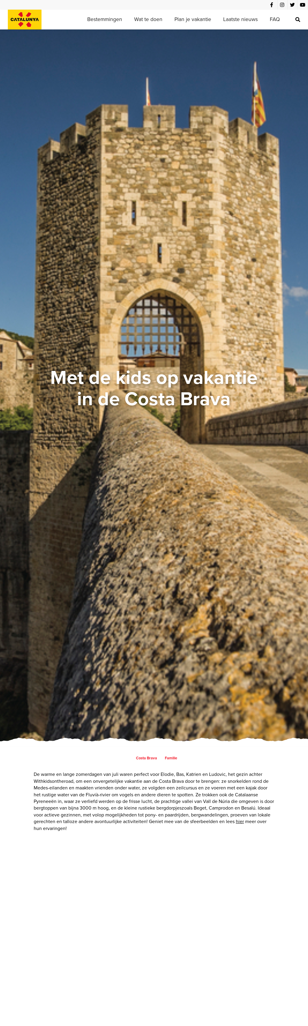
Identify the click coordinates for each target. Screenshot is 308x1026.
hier (240, 821)
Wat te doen (148, 19)
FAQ (275, 19)
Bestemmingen (104, 19)
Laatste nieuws (240, 19)
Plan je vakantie (192, 19)
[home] (25, 19)
